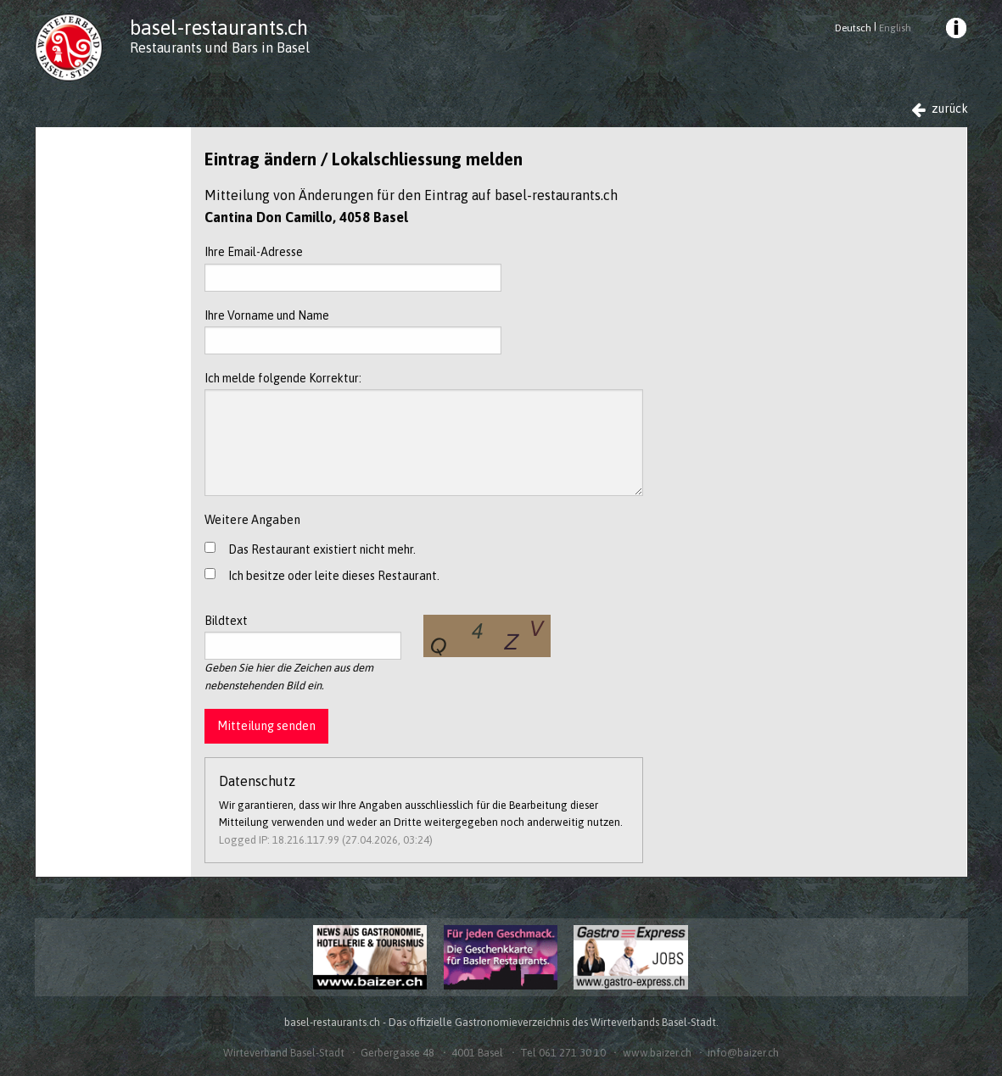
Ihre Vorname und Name (352, 331)
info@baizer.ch (743, 1052)
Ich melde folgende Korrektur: (423, 433)
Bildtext (303, 637)
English (895, 28)
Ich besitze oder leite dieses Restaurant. (333, 576)
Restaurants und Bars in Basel (220, 47)
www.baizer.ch (657, 1052)
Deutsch (853, 28)
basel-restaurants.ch (219, 27)
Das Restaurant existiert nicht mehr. (322, 549)
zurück (939, 109)
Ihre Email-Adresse (352, 268)
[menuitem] (954, 30)
